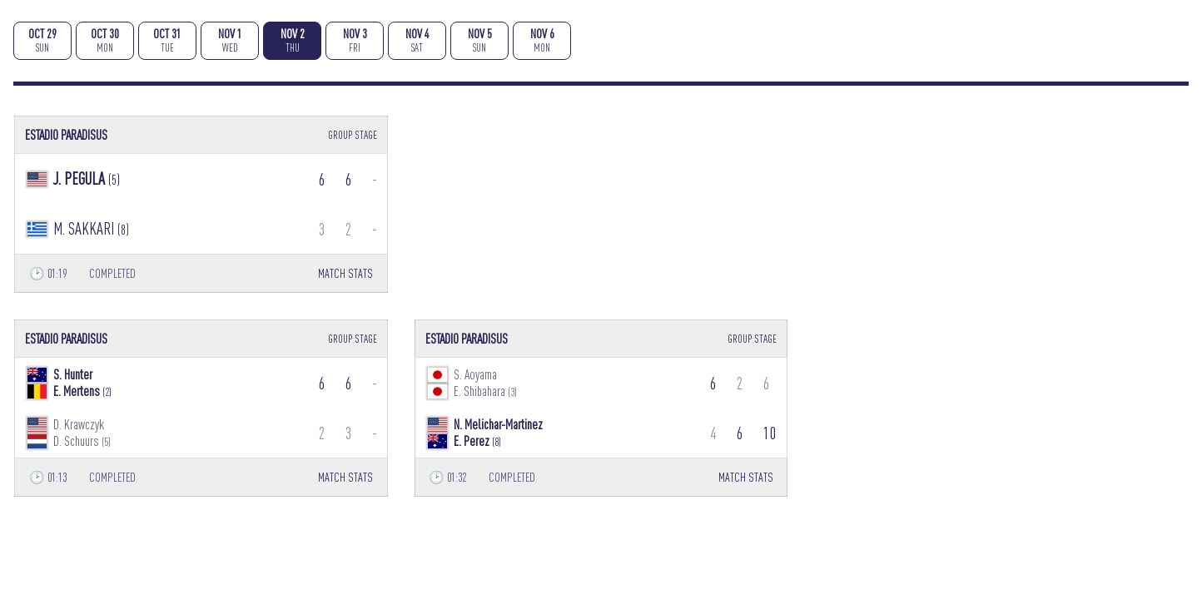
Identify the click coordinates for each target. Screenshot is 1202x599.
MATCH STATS (345, 273)
